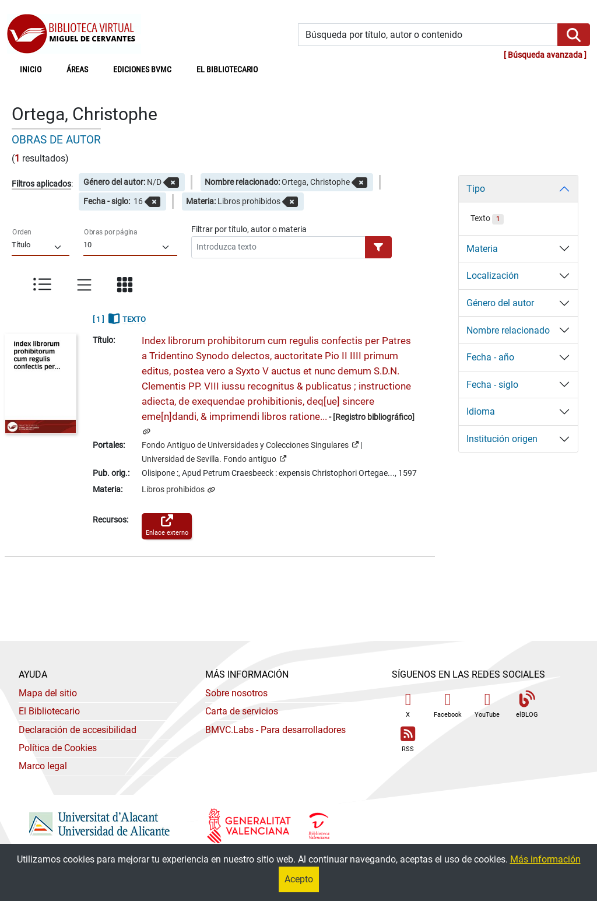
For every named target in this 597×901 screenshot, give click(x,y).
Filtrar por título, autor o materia (249, 229)
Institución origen (502, 438)
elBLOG (527, 704)
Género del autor (500, 302)
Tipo (475, 188)
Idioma (480, 411)
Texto (487, 218)
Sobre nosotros (236, 693)
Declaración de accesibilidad (77, 729)
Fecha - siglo (492, 384)
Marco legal (43, 766)
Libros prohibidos (174, 490)
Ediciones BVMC (142, 70)
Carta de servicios (241, 711)
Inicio (37, 69)
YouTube (487, 704)
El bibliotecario (227, 70)
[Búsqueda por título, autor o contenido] (428, 34)
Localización (492, 275)
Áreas (77, 70)
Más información (545, 859)
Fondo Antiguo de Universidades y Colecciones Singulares (250, 444)
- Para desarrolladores (275, 729)
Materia (482, 248)
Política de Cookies (58, 747)
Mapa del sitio (48, 693)
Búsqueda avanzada (545, 55)
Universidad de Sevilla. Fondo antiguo (214, 458)
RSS (408, 739)
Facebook (448, 704)
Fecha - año (490, 357)
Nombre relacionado (508, 330)
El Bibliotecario (49, 711)
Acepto (299, 879)
